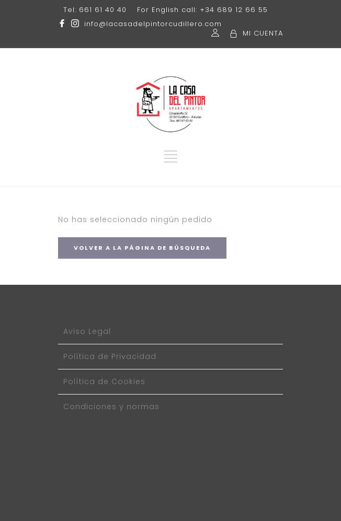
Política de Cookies (104, 381)
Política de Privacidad (109, 356)
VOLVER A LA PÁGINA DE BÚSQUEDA (142, 248)
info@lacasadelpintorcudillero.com (153, 24)
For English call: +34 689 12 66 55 (202, 10)
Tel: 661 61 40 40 (95, 10)
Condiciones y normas (111, 406)
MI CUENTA (263, 33)
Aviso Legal (87, 331)
